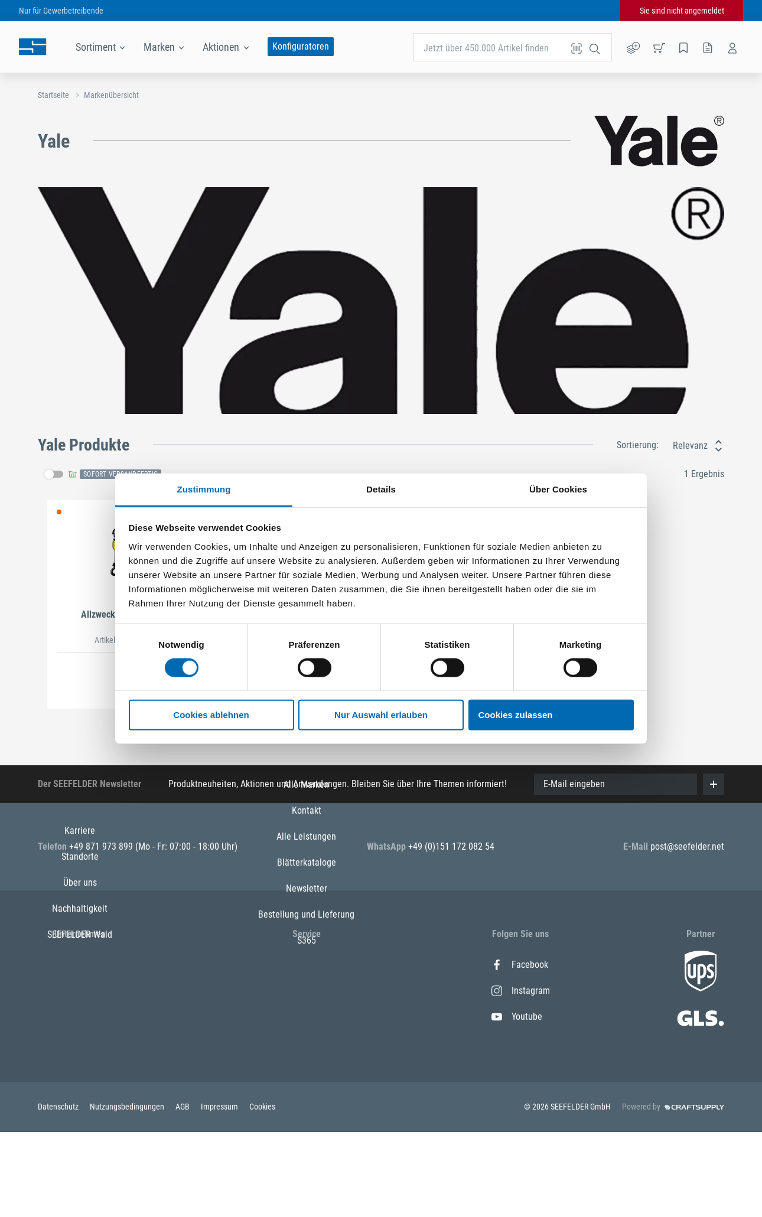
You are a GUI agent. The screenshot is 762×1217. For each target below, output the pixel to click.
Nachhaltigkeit (80, 1042)
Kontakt (306, 990)
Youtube (516, 1016)
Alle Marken (306, 964)
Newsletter (306, 1068)
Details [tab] (381, 489)
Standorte (80, 990)
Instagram (520, 990)
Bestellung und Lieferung (306, 1094)
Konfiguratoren (300, 46)
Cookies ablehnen (211, 715)
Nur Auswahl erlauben (381, 715)
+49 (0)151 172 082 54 (451, 846)
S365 (306, 1120)
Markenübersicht (111, 95)
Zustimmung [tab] (204, 489)
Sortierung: (638, 445)
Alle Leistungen (306, 1016)
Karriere (79, 964)
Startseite (53, 95)
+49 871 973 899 (102, 846)
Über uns (80, 1016)
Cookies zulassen (515, 715)
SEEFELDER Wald (79, 1068)
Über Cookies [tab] (558, 489)
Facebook (519, 964)
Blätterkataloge (306, 1042)
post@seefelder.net (687, 846)
